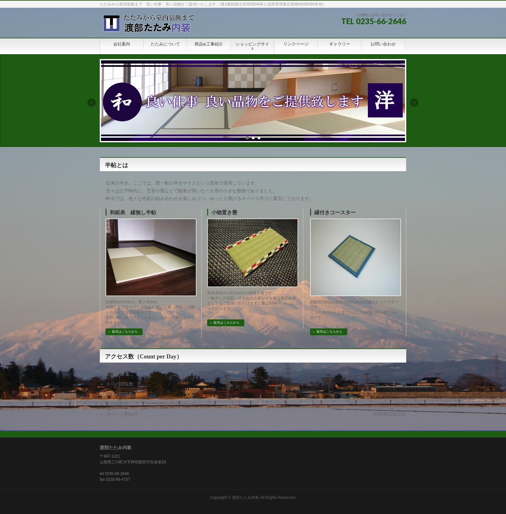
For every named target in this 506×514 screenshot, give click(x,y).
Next (414, 102)
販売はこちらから (125, 331)
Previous (91, 102)
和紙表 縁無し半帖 (133, 212)
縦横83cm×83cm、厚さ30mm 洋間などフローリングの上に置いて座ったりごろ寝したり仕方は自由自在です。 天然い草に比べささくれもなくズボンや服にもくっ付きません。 (150, 312)
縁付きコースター (335, 212)
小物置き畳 (224, 212)
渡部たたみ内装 (245, 497)
